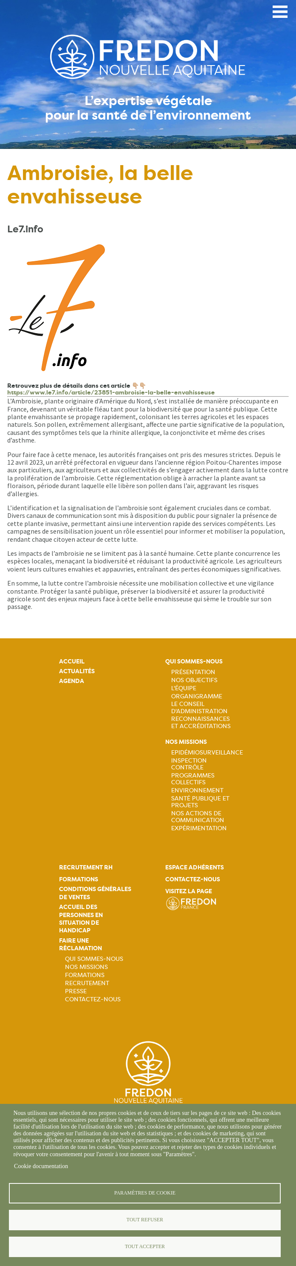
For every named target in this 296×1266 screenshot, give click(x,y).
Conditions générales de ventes (95, 893)
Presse (76, 991)
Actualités (77, 671)
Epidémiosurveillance (207, 752)
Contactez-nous (93, 999)
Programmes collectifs (192, 779)
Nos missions (186, 742)
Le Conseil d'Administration (199, 707)
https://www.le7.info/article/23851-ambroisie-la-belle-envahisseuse (111, 393)
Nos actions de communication (197, 816)
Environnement (197, 790)
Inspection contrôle (189, 764)
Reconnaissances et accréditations (201, 722)
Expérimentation (199, 828)
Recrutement (87, 983)
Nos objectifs (194, 680)
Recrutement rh (86, 867)
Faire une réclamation (80, 944)
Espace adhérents (194, 867)
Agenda (71, 681)
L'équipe (183, 688)
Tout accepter (145, 1246)
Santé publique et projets (200, 801)
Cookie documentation (41, 1166)
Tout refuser (145, 1220)
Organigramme (196, 696)
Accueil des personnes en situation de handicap (81, 918)
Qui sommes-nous (194, 661)
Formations (78, 879)
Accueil (72, 661)
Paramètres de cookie (144, 1193)
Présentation (193, 672)
